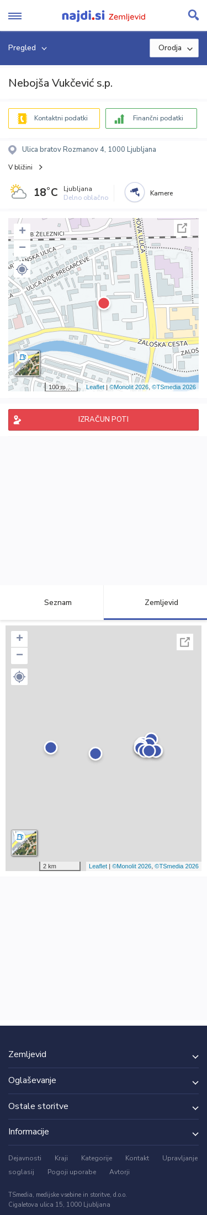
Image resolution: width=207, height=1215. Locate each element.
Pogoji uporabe (71, 1172)
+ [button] (22, 232)
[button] (22, 269)
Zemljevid (155, 602)
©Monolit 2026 (128, 387)
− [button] (22, 248)
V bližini (20, 167)
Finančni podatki (158, 118)
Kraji (61, 1158)
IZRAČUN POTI (103, 420)
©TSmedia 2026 (174, 387)
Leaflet (95, 387)
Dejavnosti (24, 1158)
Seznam (51, 602)
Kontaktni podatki (61, 118)
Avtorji (119, 1172)
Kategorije (96, 1158)
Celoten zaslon (182, 228)
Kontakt (137, 1158)
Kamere (161, 193)
